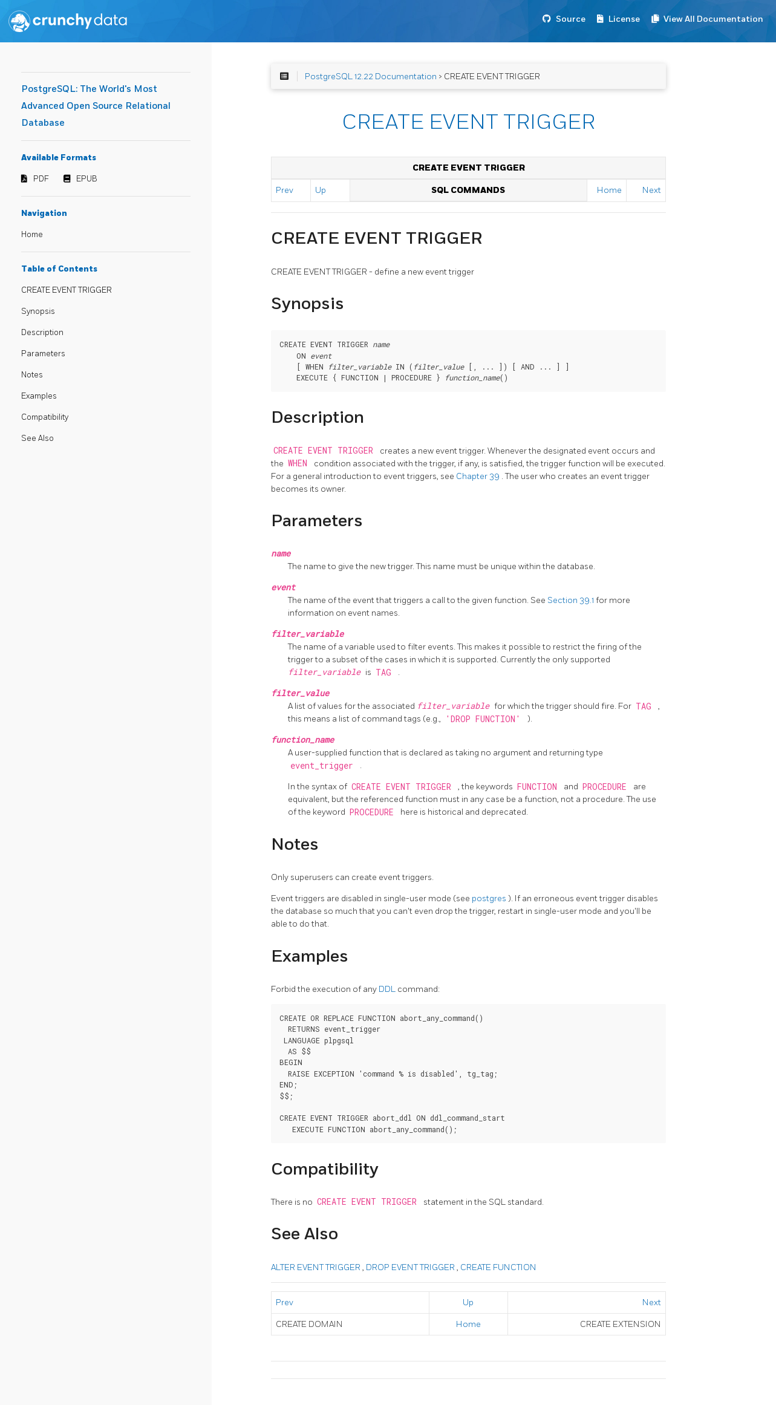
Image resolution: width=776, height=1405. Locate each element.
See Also (37, 438)
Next (651, 190)
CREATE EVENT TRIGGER (66, 290)
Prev (284, 190)
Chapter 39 (478, 476)
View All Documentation (713, 19)
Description (42, 332)
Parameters (43, 354)
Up (320, 190)
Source (570, 19)
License (624, 19)
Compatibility (44, 417)
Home (32, 235)
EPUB (86, 179)
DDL (388, 989)
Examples (39, 396)
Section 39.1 (571, 600)
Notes (32, 375)
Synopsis (38, 311)
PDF (41, 179)
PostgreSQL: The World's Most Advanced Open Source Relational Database (96, 106)
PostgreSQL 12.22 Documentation (371, 76)
